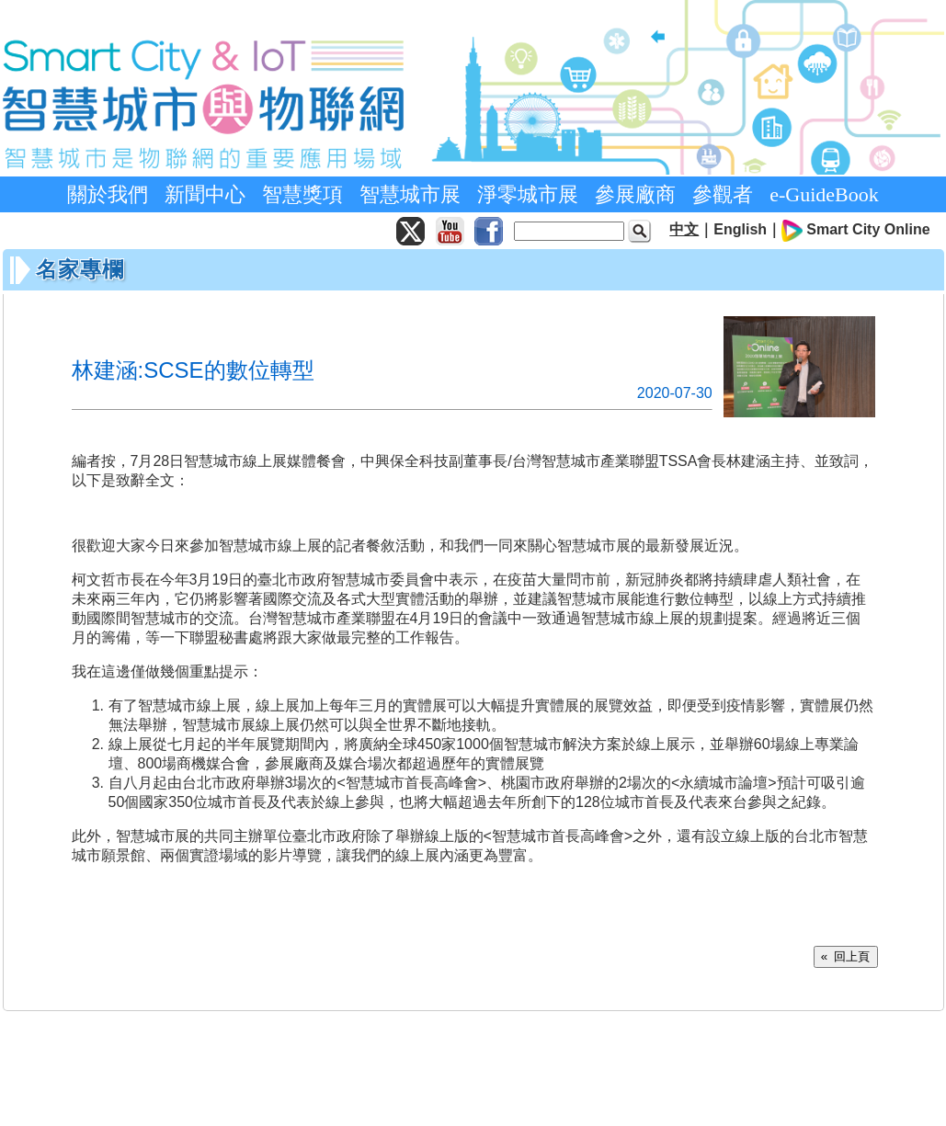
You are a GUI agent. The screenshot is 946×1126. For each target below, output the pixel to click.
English (740, 229)
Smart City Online (867, 229)
